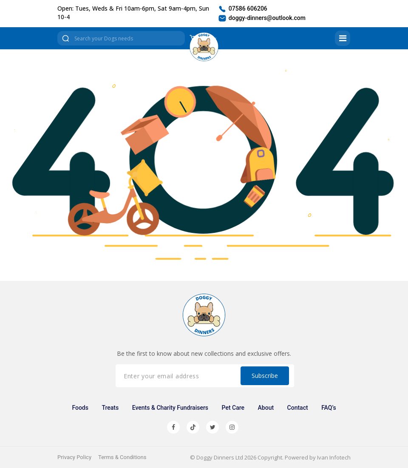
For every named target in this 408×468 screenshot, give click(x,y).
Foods (80, 407)
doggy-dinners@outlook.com (262, 18)
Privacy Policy (74, 457)
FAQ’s (328, 407)
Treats (110, 407)
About (266, 407)
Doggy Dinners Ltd (219, 457)
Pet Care (233, 407)
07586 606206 (242, 9)
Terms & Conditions (122, 457)
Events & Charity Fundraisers (170, 407)
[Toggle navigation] (342, 38)
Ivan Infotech (334, 457)
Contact (297, 407)
